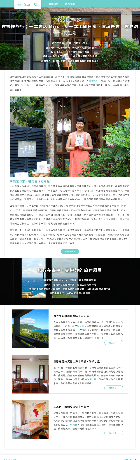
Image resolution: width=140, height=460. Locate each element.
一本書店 (26, 85)
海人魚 (80, 326)
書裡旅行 (94, 80)
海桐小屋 (92, 379)
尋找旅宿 (53, 4)
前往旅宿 (112, 342)
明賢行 (73, 424)
